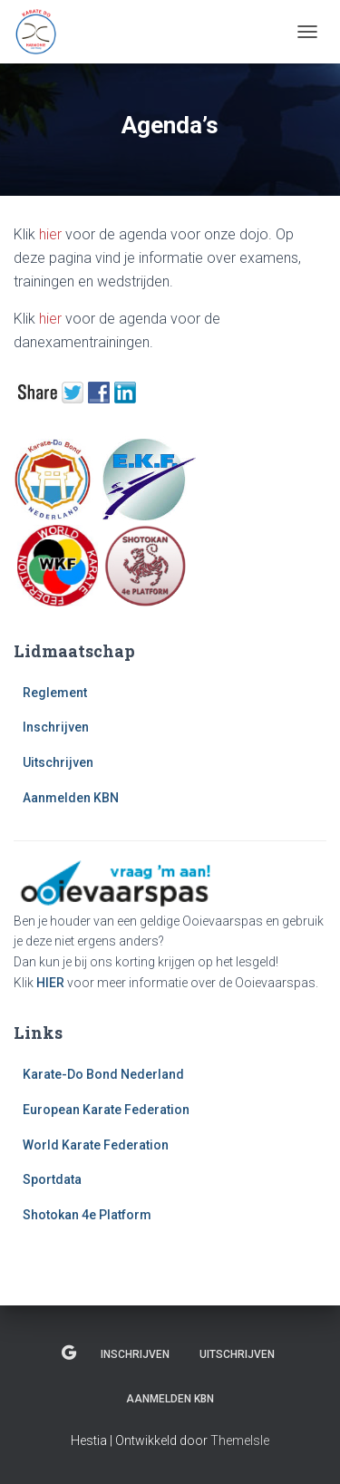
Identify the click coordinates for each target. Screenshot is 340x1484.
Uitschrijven (58, 762)
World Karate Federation (96, 1145)
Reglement (55, 692)
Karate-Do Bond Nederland (103, 1074)
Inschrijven (56, 727)
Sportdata (52, 1179)
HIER (50, 982)
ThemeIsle (239, 1440)
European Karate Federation (106, 1109)
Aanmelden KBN (71, 797)
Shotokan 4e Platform (87, 1215)
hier (50, 234)
